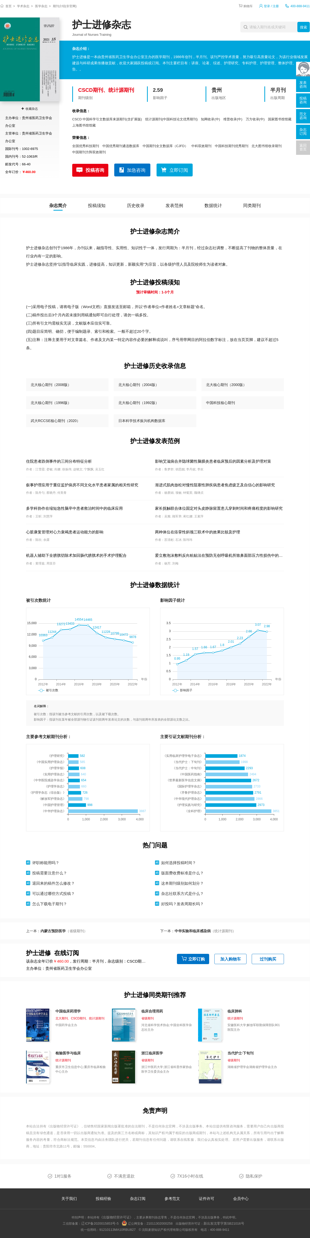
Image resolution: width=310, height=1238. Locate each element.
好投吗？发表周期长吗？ (182, 904)
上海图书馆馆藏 (84, 125)
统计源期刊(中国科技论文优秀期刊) (171, 119)
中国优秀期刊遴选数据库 (120, 146)
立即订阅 (178, 170)
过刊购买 (268, 959)
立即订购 (196, 959)
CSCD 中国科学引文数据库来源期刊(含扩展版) (107, 119)
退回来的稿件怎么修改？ (53, 883)
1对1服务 (62, 1176)
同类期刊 (252, 205)
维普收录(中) (232, 119)
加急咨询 (136, 170)
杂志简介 (58, 205)
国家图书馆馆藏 (279, 119)
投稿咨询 (95, 170)
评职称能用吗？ (45, 862)
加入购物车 (230, 959)
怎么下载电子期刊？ (49, 904)
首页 (8, 6)
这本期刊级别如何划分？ (182, 883)
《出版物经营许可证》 (63, 1126)
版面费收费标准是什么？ (182, 873)
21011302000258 (159, 1223)
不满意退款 (124, 1176)
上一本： (56, 931)
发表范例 (174, 205)
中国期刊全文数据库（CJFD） (165, 146)
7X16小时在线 (190, 1176)
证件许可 (206, 1198)
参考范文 (172, 1198)
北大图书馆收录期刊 (266, 146)
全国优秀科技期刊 (85, 146)
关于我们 (69, 1198)
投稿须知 (96, 205)
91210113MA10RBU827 (117, 1230)
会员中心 (241, 1198)
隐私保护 (254, 1176)
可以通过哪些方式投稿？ (53, 893)
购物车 (248, 6)
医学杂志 (41, 6)
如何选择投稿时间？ (178, 862)
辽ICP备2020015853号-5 (100, 1223)
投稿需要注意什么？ (49, 873)
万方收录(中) (255, 119)
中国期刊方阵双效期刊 (89, 152)
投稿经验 (103, 1198)
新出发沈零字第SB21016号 (223, 1223)
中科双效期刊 (201, 146)
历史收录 (135, 205)
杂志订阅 (137, 1198)
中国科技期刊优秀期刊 (231, 146)
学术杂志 (23, 6)
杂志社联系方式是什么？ (182, 893)
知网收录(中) (210, 119)
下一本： (198, 931)
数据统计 (213, 205)
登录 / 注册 (271, 6)
